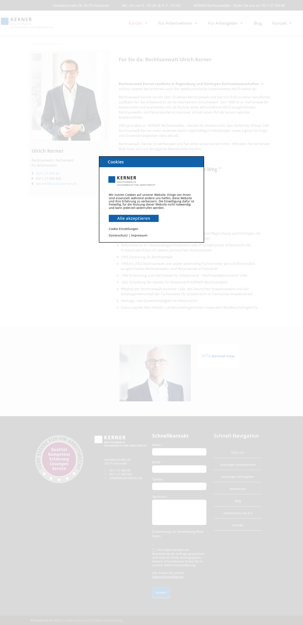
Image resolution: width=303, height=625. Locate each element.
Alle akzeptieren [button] (133, 218)
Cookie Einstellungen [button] (123, 229)
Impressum (139, 235)
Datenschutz (118, 235)
